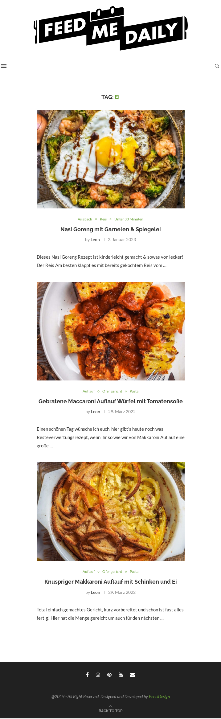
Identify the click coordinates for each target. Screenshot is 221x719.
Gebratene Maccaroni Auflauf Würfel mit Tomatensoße (111, 401)
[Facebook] (87, 675)
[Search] (218, 66)
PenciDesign (159, 697)
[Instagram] (98, 675)
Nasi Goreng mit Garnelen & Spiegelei (110, 229)
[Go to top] (110, 711)
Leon (95, 239)
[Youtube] (121, 675)
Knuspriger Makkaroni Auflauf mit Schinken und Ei (110, 582)
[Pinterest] (109, 675)
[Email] (132, 675)
